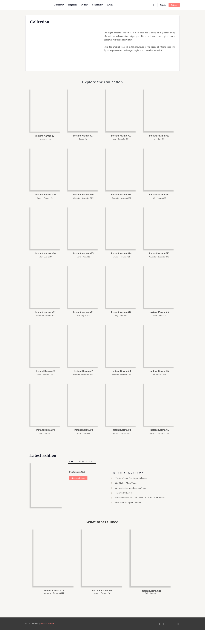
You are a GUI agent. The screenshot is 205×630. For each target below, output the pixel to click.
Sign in (163, 5)
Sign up (174, 5)
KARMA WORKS (47, 624)
